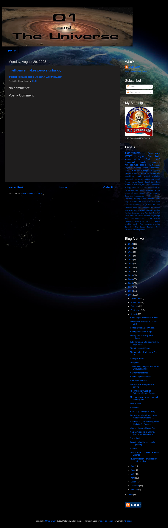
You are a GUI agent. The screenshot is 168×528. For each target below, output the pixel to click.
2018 (130, 248)
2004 (130, 494)
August (134, 314)
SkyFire (157, 221)
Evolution (156, 176)
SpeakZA (148, 224)
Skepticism (129, 221)
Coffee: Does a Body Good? (142, 328)
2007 (130, 287)
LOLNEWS (129, 210)
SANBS (138, 218)
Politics (139, 170)
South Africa (138, 224)
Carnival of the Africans (149, 173)
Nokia (142, 213)
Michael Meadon (153, 210)
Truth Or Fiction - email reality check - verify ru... (143, 460)
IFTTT (128, 156)
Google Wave (147, 204)
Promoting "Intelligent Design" (143, 411)
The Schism (140, 227)
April (133, 478)
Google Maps (136, 204)
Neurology (135, 213)
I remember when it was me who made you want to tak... (144, 416)
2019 (130, 244)
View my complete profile (136, 72)
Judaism (146, 207)
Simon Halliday (154, 218)
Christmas (134, 193)
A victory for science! (139, 373)
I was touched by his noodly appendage (142, 443)
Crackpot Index (137, 358)
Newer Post (15, 187)
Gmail (147, 202)
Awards (142, 190)
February (135, 486)
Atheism (144, 188)
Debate (148, 196)
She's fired (135, 438)
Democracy (155, 196)
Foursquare (138, 179)
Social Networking (152, 182)
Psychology (155, 216)
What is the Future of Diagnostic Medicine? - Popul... (144, 422)
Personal (156, 213)
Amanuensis (136, 188)
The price (134, 362)
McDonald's (142, 210)
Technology (129, 227)
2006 (130, 291)
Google (148, 165)
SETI (144, 218)
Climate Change (145, 193)
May (133, 474)
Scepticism (133, 153)
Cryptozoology (139, 196)
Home (12, 50)
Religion (141, 182)
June (133, 470)
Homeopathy (130, 162)
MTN (135, 210)
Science (137, 168)
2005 (130, 295)
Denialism (128, 199)
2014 (130, 259)
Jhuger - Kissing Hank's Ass (142, 428)
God (151, 202)
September (136, 310)
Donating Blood (140, 199)
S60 (132, 218)
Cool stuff (153, 159)
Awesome (149, 190)
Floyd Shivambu (131, 202)
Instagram (139, 156)
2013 (130, 263)
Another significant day (140, 377)
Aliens (145, 168)
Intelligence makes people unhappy (35, 70)
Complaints (153, 153)
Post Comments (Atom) (31, 193)
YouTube (129, 165)
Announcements (132, 159)
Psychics (128, 168)
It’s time (133, 448)
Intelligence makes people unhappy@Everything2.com (35, 77)
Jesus (140, 207)
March (134, 482)
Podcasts (156, 165)
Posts (131, 86)
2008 (130, 283)
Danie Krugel (143, 176)
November (136, 302)
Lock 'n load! (135, 403)
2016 (130, 252)
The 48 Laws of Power (140, 348)
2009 (130, 279)
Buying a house (132, 173)
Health (127, 207)
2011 (130, 271)
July (133, 466)
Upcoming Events (139, 230)
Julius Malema (154, 207)
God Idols (139, 165)
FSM (158, 199)
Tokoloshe (150, 227)
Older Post (110, 187)
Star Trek (154, 156)
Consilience (129, 176)
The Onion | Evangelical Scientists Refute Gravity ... (143, 392)
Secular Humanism (150, 162)
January (134, 489)
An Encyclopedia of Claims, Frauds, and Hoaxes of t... (143, 433)
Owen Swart (134, 67)
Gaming (147, 179)
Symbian (156, 224)
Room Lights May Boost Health (144, 317)
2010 (130, 275)
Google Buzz (130, 170)
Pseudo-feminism (144, 216)
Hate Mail (156, 204)
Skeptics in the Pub (143, 221)
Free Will (141, 202)
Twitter (127, 185)
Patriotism (148, 213)
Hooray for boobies (138, 380)
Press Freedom (131, 216)
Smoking (128, 224)
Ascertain (134, 407)
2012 (148, 185)
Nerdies (128, 213)
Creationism (155, 168)
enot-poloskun (106, 521)
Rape (127, 218)
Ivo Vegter (134, 207)
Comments (133, 92)
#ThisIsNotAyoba (138, 185)
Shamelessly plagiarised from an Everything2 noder (144, 367)
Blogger (128, 521)
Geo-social (155, 179)
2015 (130, 256)
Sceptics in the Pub (151, 170)
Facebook (129, 179)
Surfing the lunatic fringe (141, 332)
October (134, 306)
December (136, 298)
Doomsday (151, 199)
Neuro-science (131, 182)
